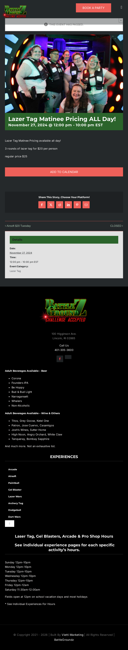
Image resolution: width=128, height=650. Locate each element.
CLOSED (115, 225)
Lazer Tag (15, 271)
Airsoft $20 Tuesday (19, 225)
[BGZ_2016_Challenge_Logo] (64, 296)
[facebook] (60, 359)
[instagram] (68, 357)
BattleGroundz (64, 639)
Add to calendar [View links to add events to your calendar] (64, 172)
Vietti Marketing (72, 634)
